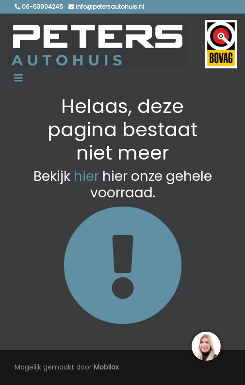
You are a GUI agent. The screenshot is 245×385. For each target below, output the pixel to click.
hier (86, 176)
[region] (206, 346)
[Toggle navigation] (18, 78)
